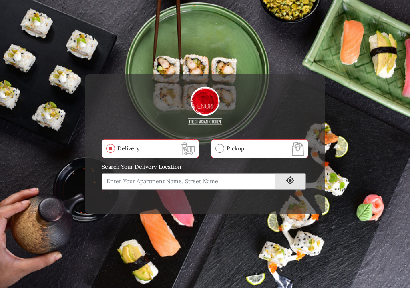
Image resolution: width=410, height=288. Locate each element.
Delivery (128, 148)
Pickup (235, 148)
